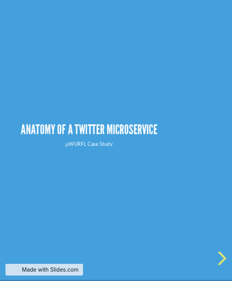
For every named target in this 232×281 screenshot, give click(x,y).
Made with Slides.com (50, 269)
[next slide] (220, 258)
